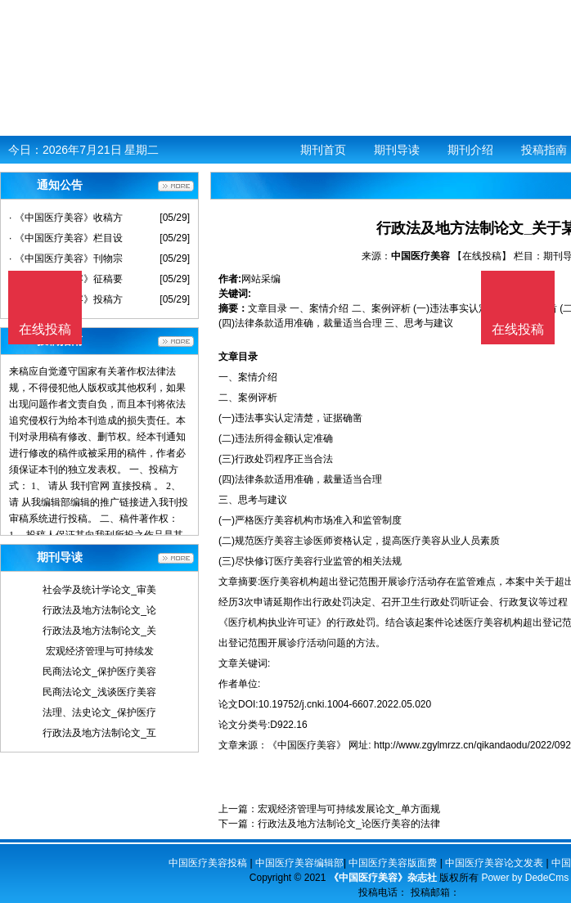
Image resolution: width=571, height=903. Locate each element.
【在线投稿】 (481, 256)
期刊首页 (323, 149)
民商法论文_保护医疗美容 (99, 671)
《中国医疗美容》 (307, 745)
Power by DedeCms (525, 877)
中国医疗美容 (420, 256)
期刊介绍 (470, 149)
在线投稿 (518, 329)
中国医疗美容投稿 (208, 863)
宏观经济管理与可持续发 (100, 651)
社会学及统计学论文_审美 (99, 589)
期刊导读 (397, 149)
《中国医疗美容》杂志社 (383, 877)
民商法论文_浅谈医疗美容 (99, 692)
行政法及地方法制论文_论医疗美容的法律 (349, 823)
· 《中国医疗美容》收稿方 (66, 217)
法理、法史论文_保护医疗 (99, 712)
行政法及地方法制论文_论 (99, 610)
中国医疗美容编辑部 (299, 863)
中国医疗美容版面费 (392, 863)
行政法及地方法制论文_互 (99, 733)
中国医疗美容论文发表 (494, 863)
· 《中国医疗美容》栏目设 (66, 238)
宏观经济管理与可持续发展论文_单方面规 (349, 809)
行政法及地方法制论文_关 (99, 630)
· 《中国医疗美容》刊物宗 (66, 258)
